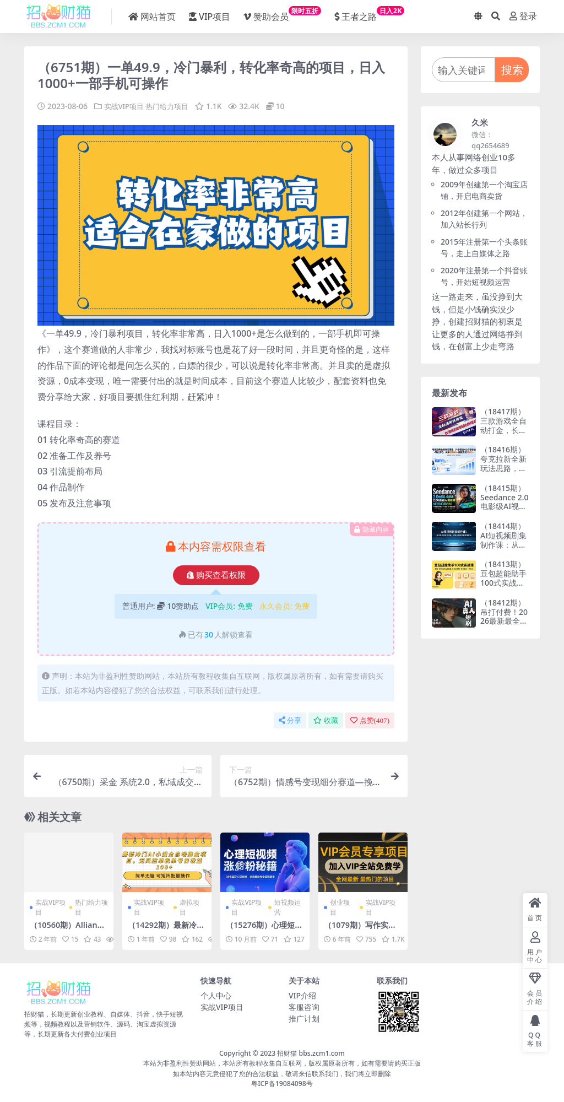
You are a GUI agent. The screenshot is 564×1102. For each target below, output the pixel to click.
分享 (290, 720)
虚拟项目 (189, 907)
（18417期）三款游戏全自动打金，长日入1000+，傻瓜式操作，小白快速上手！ (503, 434)
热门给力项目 (172, 106)
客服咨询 (304, 1007)
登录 (523, 16)
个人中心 (215, 995)
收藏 (325, 720)
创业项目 (340, 907)
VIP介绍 (302, 995)
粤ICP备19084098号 (282, 1083)
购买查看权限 (216, 575)
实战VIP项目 (125, 106)
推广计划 (304, 1018)
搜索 (512, 69)
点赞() (369, 720)
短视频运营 (287, 907)
